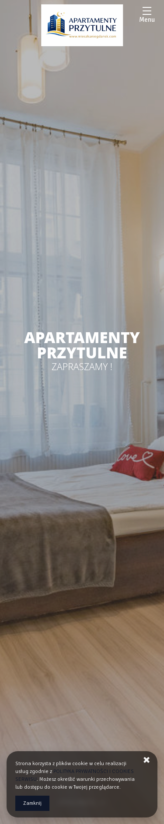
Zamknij (32, 803)
